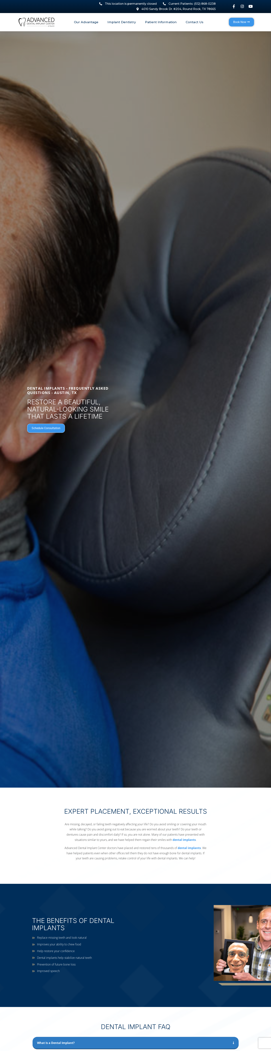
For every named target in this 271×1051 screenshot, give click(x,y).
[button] (136, 1043)
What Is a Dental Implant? (56, 1043)
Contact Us (194, 22)
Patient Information (161, 22)
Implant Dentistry (122, 22)
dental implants (184, 840)
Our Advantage (87, 22)
